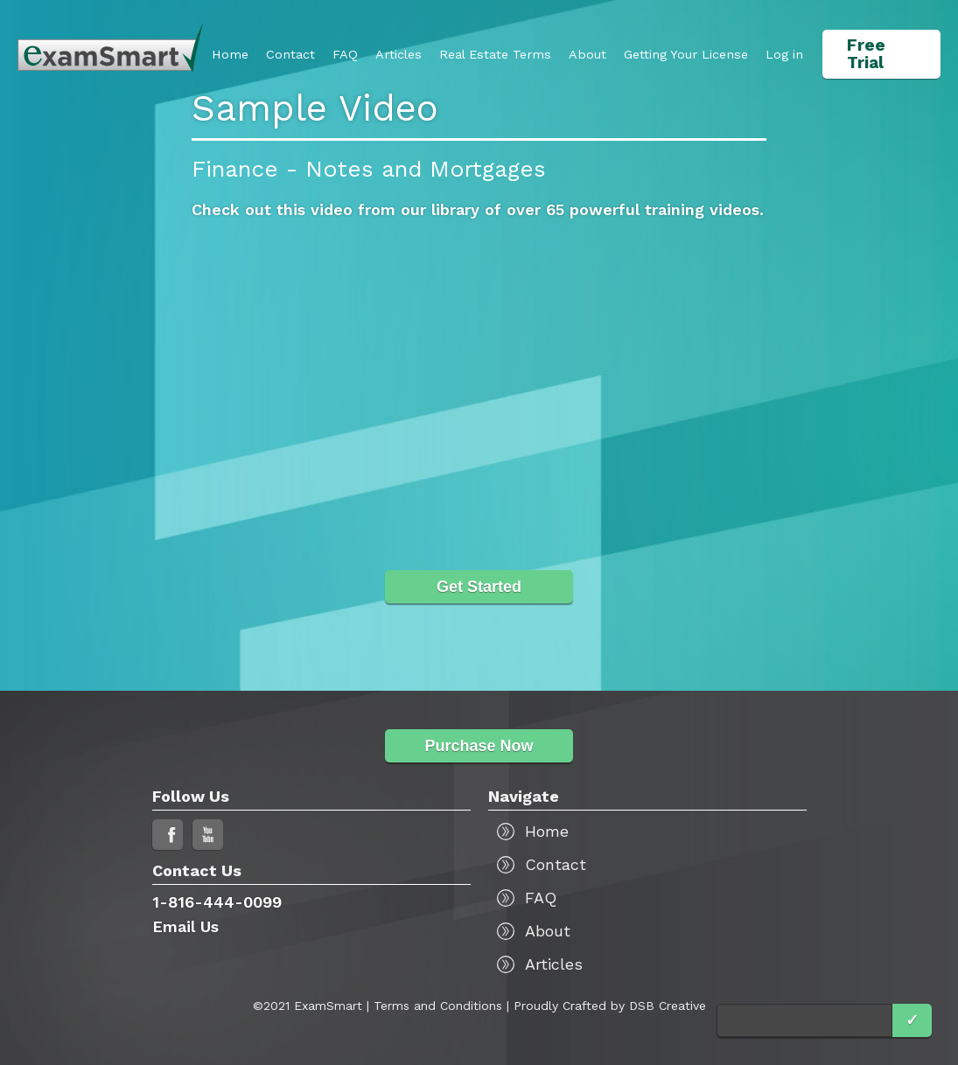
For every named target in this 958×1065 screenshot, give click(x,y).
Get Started (479, 586)
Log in (784, 54)
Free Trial (866, 54)
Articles (398, 54)
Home (230, 54)
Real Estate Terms (495, 54)
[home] (110, 47)
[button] (686, 54)
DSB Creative (667, 1006)
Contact (290, 54)
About (587, 54)
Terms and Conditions (438, 1006)
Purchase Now (478, 746)
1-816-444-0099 (217, 902)
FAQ (345, 54)
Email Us (185, 926)
